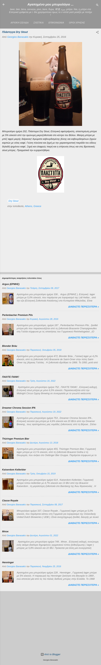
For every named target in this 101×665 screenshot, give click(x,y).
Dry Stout (13, 201)
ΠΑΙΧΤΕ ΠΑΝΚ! (10, 377)
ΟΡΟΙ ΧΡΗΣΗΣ (77, 22)
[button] (97, 33)
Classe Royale (10, 500)
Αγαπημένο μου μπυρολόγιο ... (50, 4)
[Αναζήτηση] (97, 5)
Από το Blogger (50, 654)
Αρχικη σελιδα (20, 22)
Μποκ (5, 531)
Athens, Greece (33, 206)
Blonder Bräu (9, 346)
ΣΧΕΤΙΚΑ (39, 22)
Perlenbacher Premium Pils (17, 315)
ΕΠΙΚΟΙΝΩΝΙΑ (56, 22)
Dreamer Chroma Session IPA (19, 408)
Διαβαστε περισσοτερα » (83, 306)
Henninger (8, 562)
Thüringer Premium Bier (15, 438)
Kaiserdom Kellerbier (14, 469)
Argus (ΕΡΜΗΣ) (10, 284)
